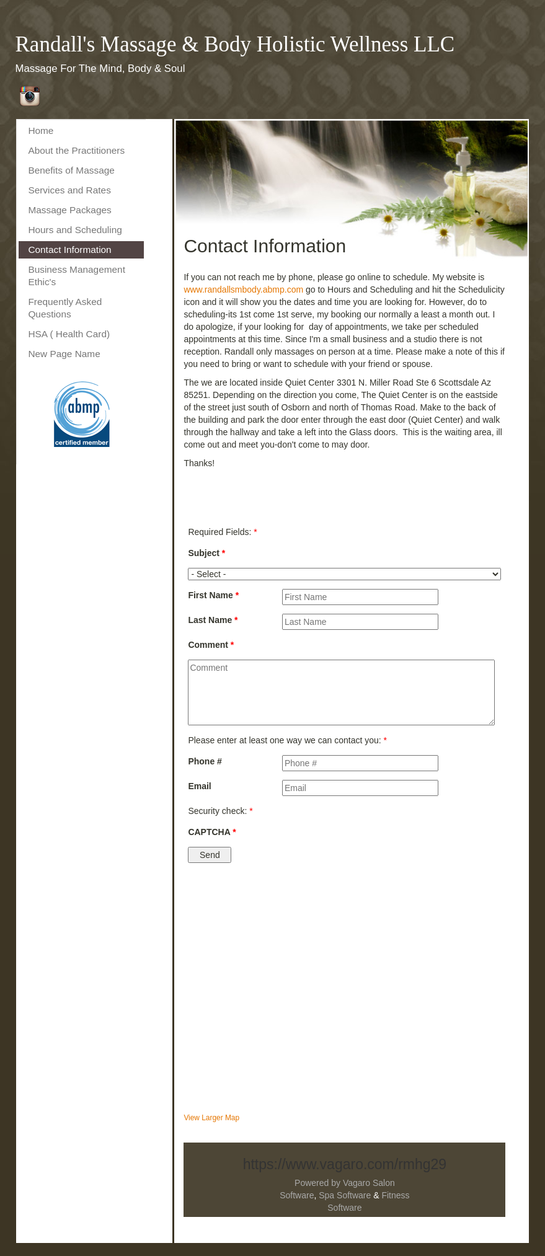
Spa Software (345, 1195)
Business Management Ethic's (76, 275)
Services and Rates (69, 190)
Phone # (204, 761)
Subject (206, 553)
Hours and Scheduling (75, 229)
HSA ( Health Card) (69, 334)
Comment (211, 645)
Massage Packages (69, 210)
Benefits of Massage (71, 170)
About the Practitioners (76, 150)
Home (40, 130)
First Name (213, 595)
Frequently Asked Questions (65, 307)
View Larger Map (211, 1117)
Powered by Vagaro (332, 1183)
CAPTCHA (212, 832)
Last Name (212, 620)
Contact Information (69, 249)
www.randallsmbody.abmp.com (243, 289)
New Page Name (64, 353)
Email (199, 786)
